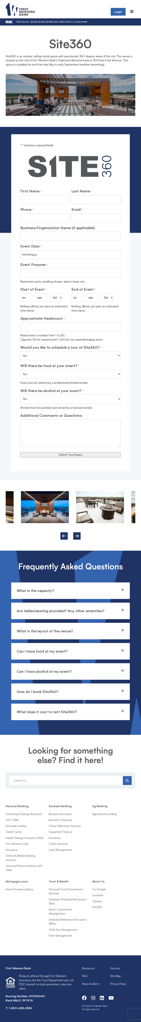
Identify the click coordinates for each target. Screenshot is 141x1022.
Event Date (30, 246)
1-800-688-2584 (20, 1008)
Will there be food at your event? (49, 365)
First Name (30, 191)
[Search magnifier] (127, 780)
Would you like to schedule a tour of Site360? (60, 347)
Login (118, 12)
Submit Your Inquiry (70, 454)
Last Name (81, 191)
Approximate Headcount (42, 318)
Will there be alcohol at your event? (51, 390)
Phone (26, 209)
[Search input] (66, 780)
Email (77, 209)
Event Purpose (33, 264)
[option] (100, 507)
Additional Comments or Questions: (51, 415)
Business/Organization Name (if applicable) (57, 227)
